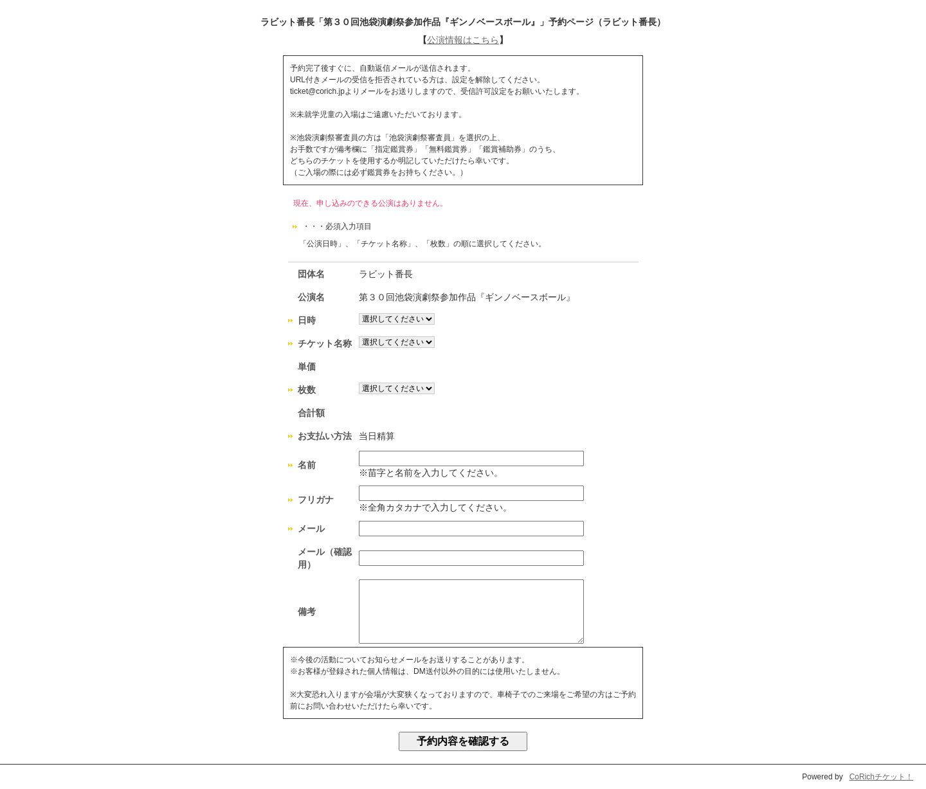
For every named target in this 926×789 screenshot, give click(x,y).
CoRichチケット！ (881, 776)
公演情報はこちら (463, 40)
